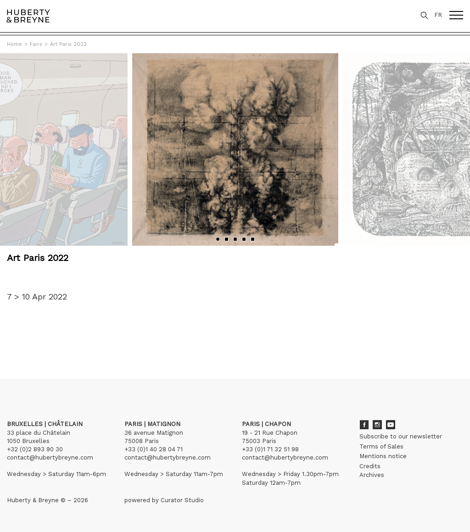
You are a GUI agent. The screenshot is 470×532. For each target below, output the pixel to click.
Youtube (390, 424)
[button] (217, 239)
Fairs (36, 44)
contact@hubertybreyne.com (50, 457)
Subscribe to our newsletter (400, 436)
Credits (369, 466)
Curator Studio (182, 500)
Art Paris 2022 (68, 44)
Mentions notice (383, 456)
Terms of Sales (381, 446)
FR (438, 14)
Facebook (364, 424)
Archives (371, 474)
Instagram (377, 424)
